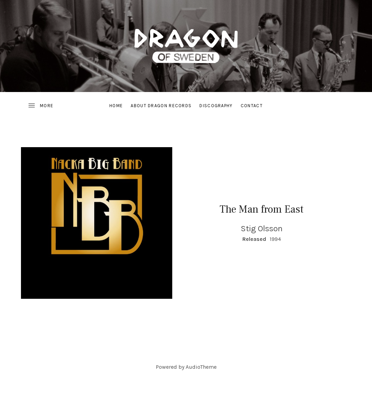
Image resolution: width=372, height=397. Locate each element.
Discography (215, 105)
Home (116, 105)
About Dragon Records (161, 105)
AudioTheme (201, 367)
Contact (252, 105)
